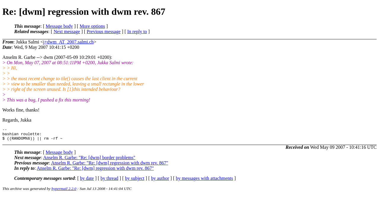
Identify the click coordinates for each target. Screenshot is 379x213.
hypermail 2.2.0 (64, 191)
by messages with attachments (204, 180)
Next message (67, 31)
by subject (134, 180)
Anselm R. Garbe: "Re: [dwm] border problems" (89, 160)
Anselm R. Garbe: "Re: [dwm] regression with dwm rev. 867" (109, 165)
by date (87, 180)
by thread (109, 180)
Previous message (104, 31)
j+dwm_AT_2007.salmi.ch (68, 41)
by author (160, 180)
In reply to (137, 31)
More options (92, 26)
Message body (59, 26)
